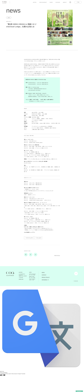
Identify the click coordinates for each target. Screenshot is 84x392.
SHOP (51, 2)
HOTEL (35, 2)
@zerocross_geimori (29, 237)
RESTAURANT (43, 2)
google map (21, 279)
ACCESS (58, 2)
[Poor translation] (4, 375)
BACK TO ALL (57, 255)
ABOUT (65, 2)
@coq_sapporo (38, 237)
